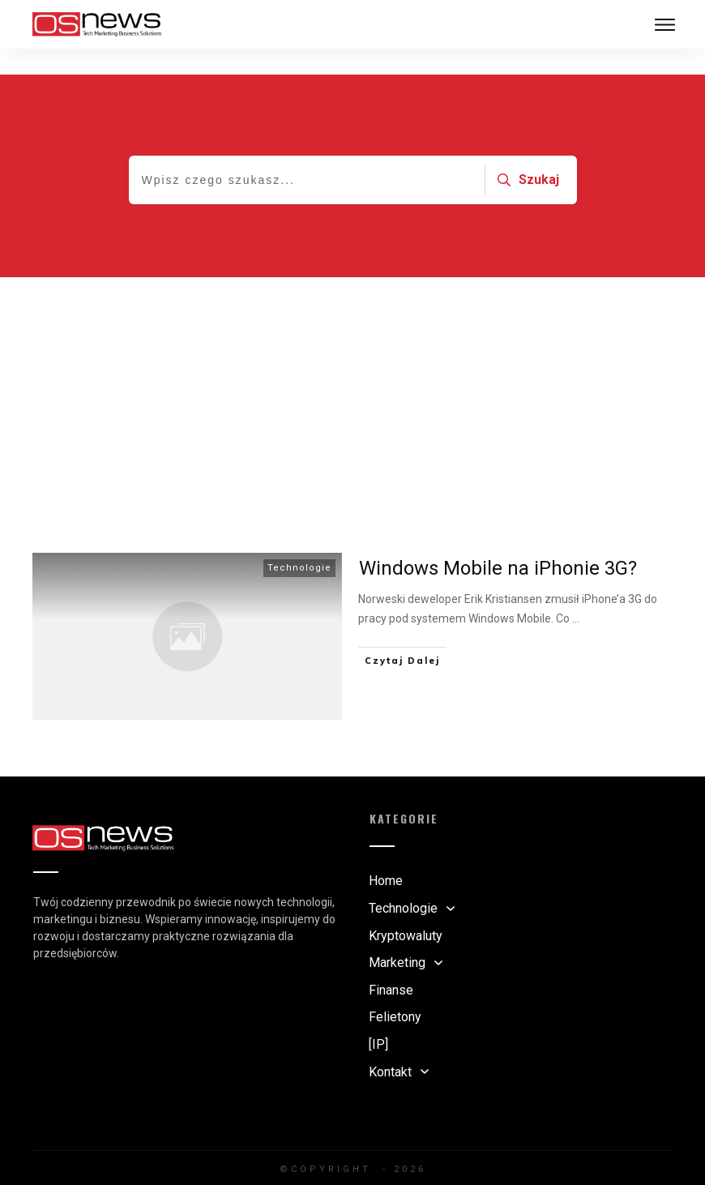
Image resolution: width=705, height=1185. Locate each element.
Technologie (299, 542)
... (575, 592)
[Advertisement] (352, 372)
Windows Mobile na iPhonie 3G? (498, 542)
